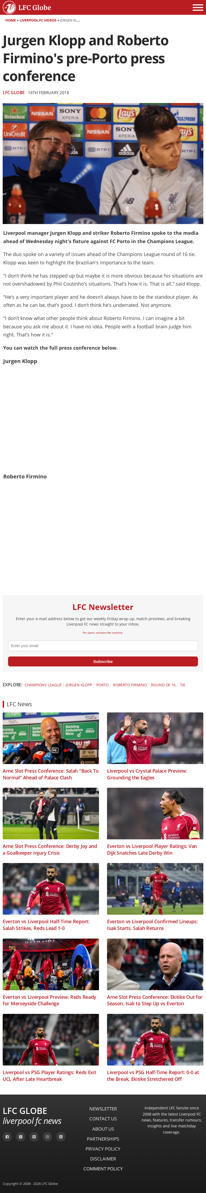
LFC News (19, 704)
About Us (103, 1129)
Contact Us (103, 1119)
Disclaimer (103, 1159)
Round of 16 (163, 684)
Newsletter (103, 1109)
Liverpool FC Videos (38, 20)
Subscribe (103, 661)
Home (10, 20)
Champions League (43, 684)
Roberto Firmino (130, 684)
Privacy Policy (103, 1149)
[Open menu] (198, 7)
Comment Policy (103, 1169)
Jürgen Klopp (79, 684)
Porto (102, 684)
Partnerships (103, 1139)
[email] (103, 646)
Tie (182, 684)
